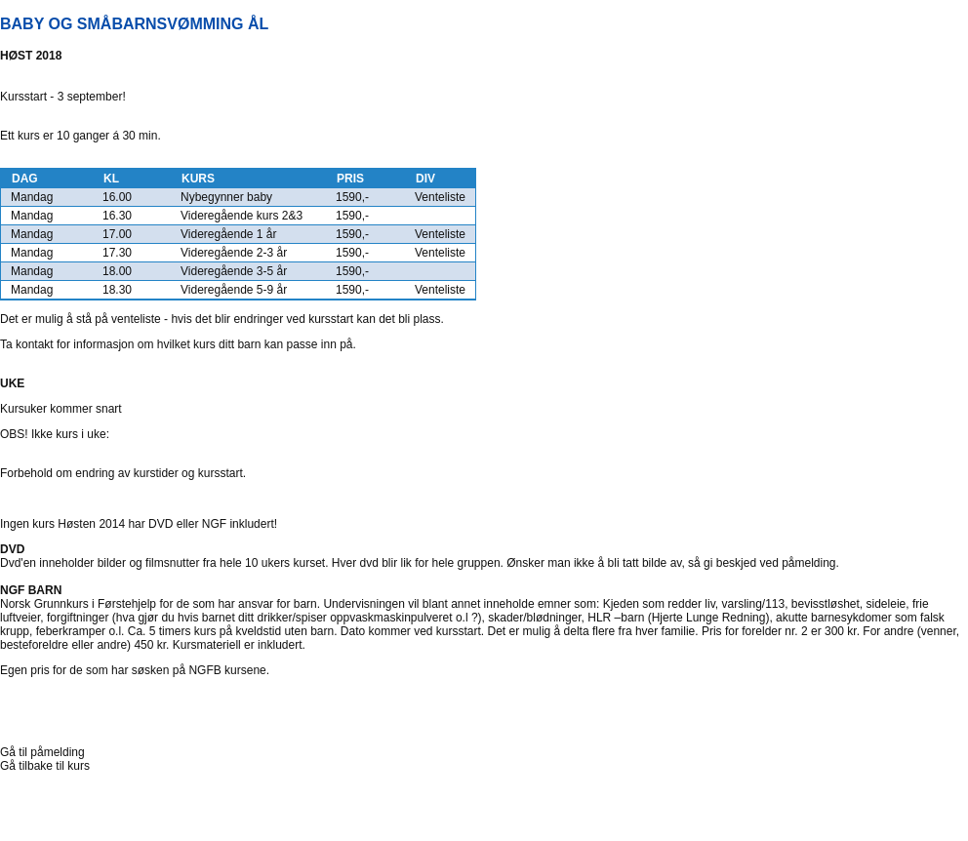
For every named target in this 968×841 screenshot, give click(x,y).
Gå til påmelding (42, 752)
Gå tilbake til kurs (45, 766)
